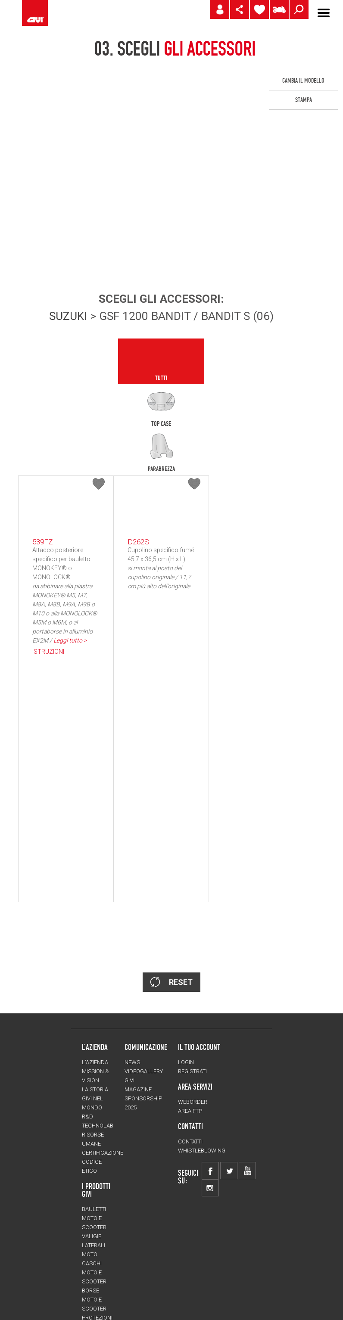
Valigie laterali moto (93, 1045)
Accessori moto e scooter (97, 1199)
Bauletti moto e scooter (94, 1018)
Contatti (190, 941)
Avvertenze (222, 1280)
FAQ (254, 1280)
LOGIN (186, 862)
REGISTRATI (192, 871)
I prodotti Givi (96, 990)
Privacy (183, 1280)
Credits (150, 1280)
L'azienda (95, 862)
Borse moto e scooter (94, 1099)
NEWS (132, 862)
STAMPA (303, 100)
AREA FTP (190, 911)
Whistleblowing (201, 950)
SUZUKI (68, 316)
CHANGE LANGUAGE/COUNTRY (123, 1258)
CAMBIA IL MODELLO (303, 80)
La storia (95, 889)
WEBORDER (192, 902)
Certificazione (102, 953)
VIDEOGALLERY (144, 871)
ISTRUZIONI (48, 651)
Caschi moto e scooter (94, 1072)
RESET (171, 782)
